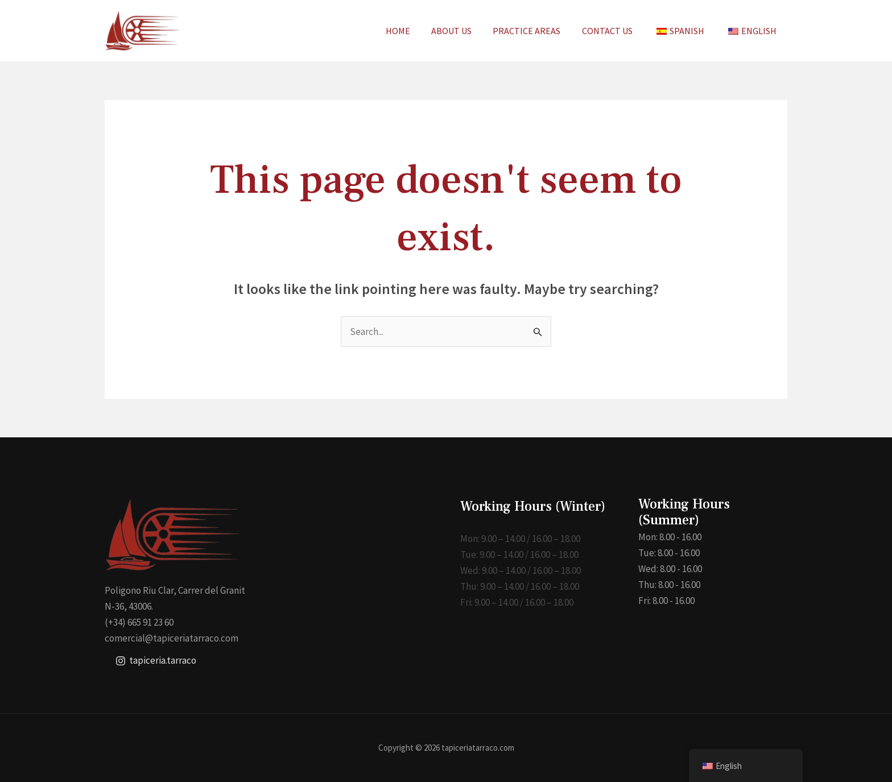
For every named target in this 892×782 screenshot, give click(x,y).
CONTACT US (614, 30)
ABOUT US (465, 30)
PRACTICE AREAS (537, 30)
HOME (414, 30)
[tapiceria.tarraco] (156, 661)
